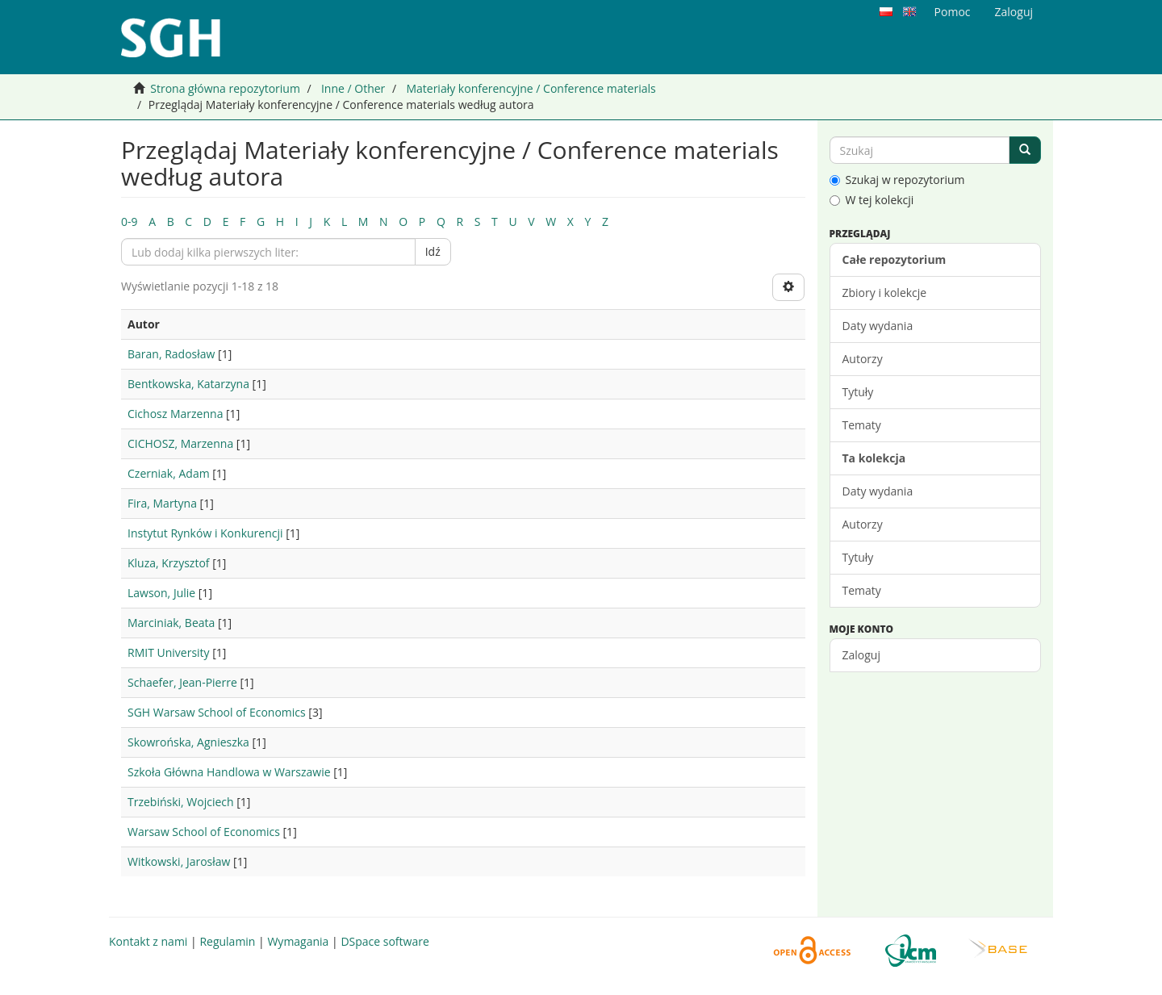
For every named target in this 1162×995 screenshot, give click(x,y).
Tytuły (858, 391)
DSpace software (384, 941)
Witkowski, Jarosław (178, 861)
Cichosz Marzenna (175, 413)
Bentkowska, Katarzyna (188, 383)
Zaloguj (861, 655)
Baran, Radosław (171, 354)
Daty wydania (877, 325)
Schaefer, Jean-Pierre (182, 682)
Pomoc (952, 11)
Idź (433, 251)
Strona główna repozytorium (225, 88)
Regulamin (227, 941)
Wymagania (297, 941)
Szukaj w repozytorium (897, 179)
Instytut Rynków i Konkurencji (205, 533)
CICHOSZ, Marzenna (180, 443)
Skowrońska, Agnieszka (188, 742)
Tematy (861, 425)
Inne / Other (353, 88)
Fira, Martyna (162, 503)
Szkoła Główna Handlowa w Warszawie (229, 772)
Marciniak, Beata (171, 622)
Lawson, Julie (161, 592)
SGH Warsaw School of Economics (216, 712)
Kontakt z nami (148, 941)
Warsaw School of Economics (203, 831)
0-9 (129, 221)
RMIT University (168, 652)
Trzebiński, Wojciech (180, 801)
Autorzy (862, 358)
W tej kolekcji (872, 199)
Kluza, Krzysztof (168, 563)
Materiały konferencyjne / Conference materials (530, 88)
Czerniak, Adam (168, 473)
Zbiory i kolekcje (884, 292)
